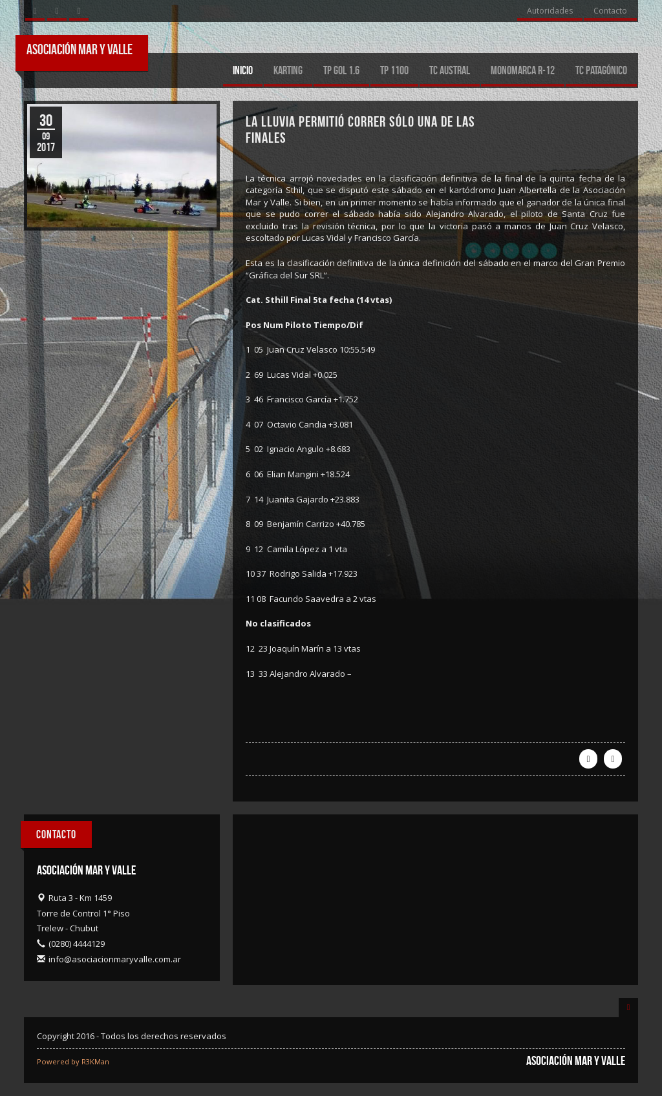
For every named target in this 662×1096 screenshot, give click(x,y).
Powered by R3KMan (73, 1061)
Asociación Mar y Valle (80, 49)
